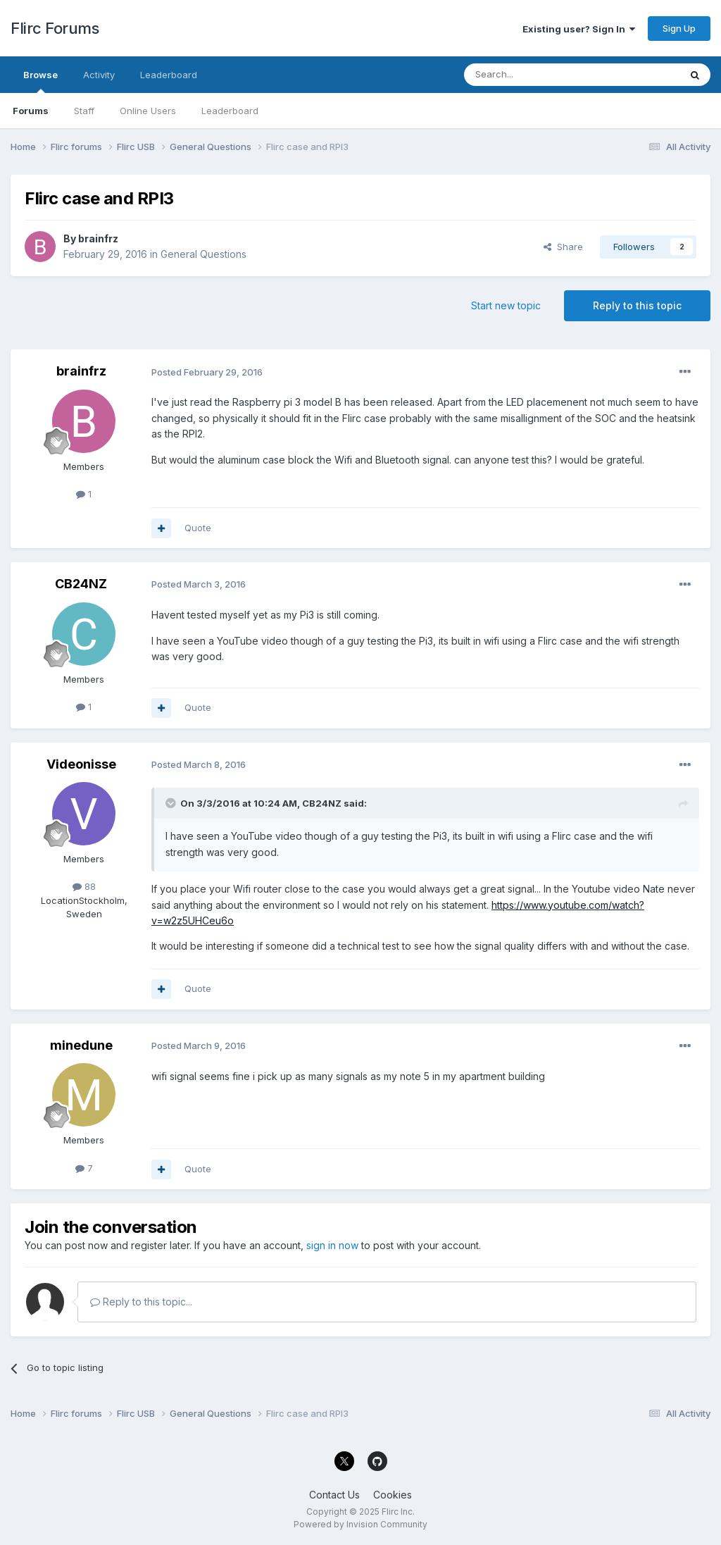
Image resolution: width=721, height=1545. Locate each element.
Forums (31, 110)
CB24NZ (81, 583)
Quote (197, 527)
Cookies (392, 1495)
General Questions (203, 254)
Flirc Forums (55, 28)
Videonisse (81, 764)
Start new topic (506, 305)
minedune (81, 1045)
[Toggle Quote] (171, 803)
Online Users (148, 110)
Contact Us (334, 1495)
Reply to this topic (637, 305)
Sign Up (679, 28)
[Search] (536, 74)
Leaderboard (229, 110)
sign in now (332, 1245)
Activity (99, 74)
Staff (84, 110)
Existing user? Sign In (578, 29)
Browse (40, 81)
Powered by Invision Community (360, 1524)
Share (563, 246)
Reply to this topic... (141, 1302)
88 (84, 886)
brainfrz (98, 238)
